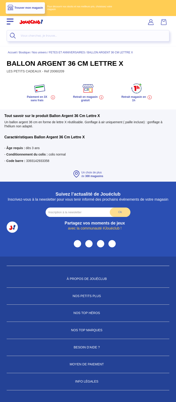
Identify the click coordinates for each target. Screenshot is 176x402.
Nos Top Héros (88, 313)
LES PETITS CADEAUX (24, 71)
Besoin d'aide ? (88, 347)
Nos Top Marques (88, 330)
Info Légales (88, 381)
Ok (120, 212)
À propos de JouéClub (88, 279)
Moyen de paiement (88, 364)
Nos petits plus (88, 296)
